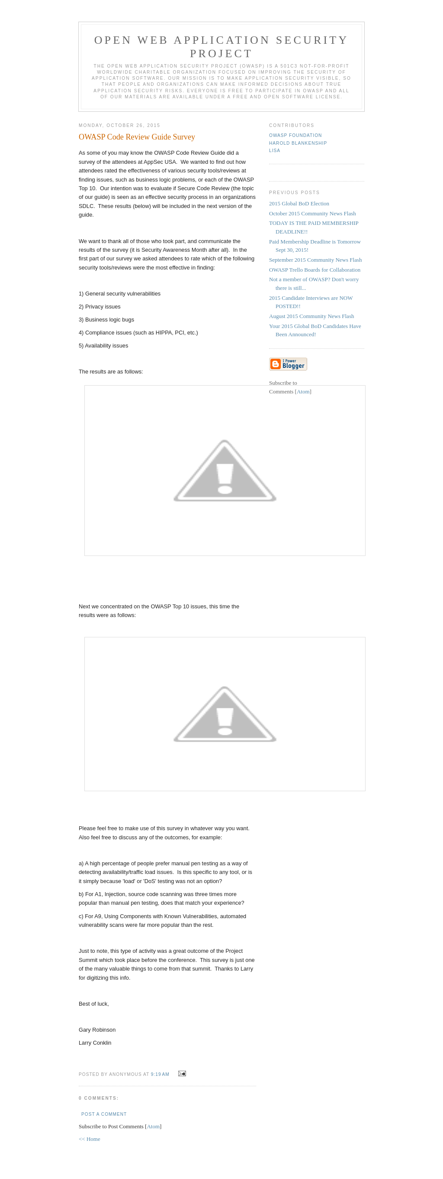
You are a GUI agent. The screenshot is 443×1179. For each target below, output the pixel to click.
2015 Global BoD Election (299, 203)
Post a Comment (104, 1114)
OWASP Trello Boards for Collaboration (314, 269)
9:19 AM (161, 1074)
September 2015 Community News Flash (315, 260)
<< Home (89, 1139)
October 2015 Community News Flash (312, 213)
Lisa (274, 150)
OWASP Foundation (295, 135)
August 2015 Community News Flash (311, 316)
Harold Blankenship (298, 143)
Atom (153, 1126)
